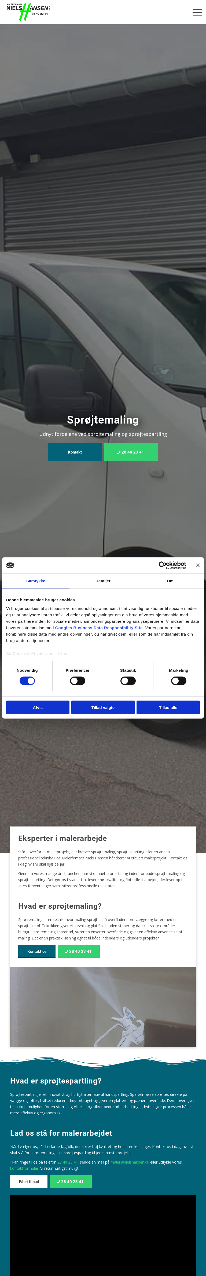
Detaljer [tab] (103, 581)
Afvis (38, 707)
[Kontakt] (75, 452)
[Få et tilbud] (28, 1181)
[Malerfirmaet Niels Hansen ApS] (28, 12)
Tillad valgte (103, 707)
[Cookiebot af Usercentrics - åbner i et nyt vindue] (162, 565)
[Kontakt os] (37, 951)
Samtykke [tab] (35, 581)
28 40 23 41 (67, 1162)
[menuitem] (194, 12)
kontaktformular (24, 1168)
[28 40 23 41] (131, 452)
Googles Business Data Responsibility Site (98, 627)
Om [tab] (170, 581)
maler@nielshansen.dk (130, 1162)
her (64, 653)
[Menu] (194, 12)
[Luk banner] (198, 565)
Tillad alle (168, 707)
